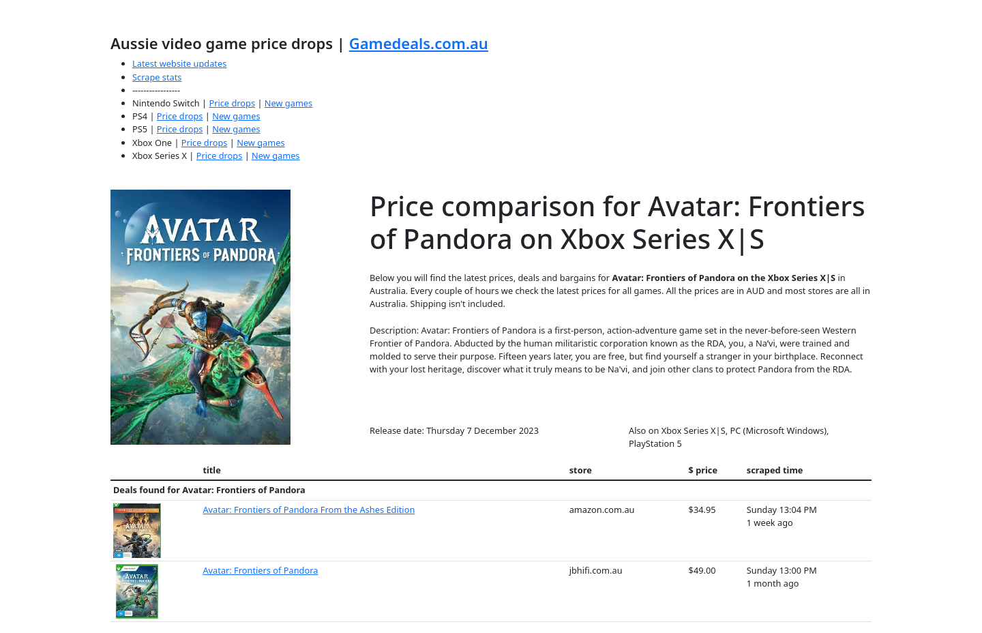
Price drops (232, 103)
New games (288, 103)
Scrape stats (156, 77)
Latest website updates (179, 63)
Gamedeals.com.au (418, 43)
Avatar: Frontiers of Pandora (260, 570)
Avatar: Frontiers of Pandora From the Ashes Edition (309, 509)
